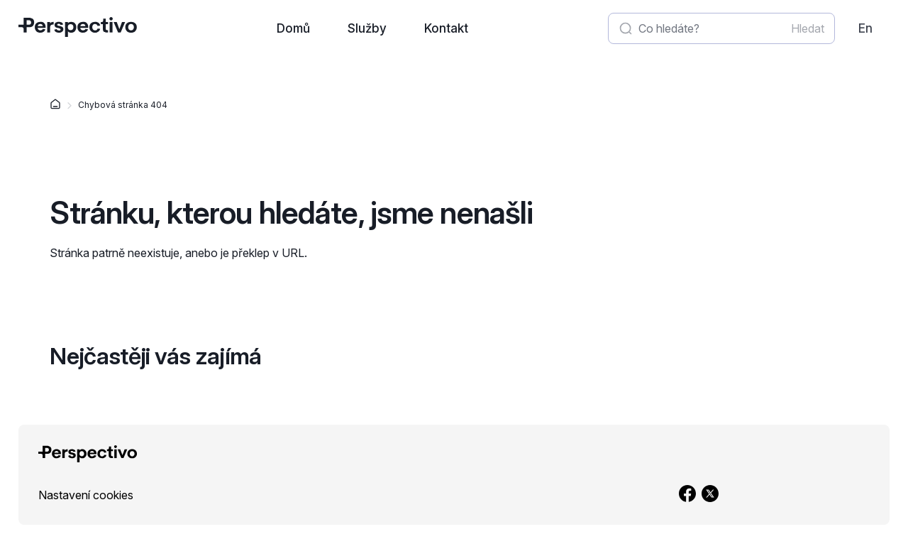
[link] (865, 29)
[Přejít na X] (710, 495)
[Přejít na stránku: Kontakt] (446, 29)
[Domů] (55, 105)
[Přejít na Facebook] (687, 495)
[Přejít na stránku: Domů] (293, 29)
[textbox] (721, 28)
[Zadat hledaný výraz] (711, 28)
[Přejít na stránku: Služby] (367, 29)
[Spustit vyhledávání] (807, 28)
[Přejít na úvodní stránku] (77, 27)
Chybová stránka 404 (122, 104)
